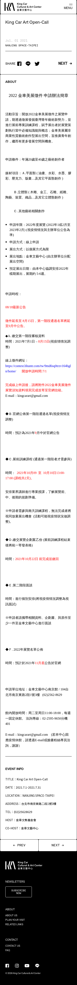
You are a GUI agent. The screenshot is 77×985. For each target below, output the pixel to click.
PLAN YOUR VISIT (15, 920)
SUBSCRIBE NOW (18, 892)
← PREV (19, 845)
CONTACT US (12, 946)
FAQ (7, 950)
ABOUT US (11, 915)
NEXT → (65, 63)
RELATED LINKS (14, 924)
